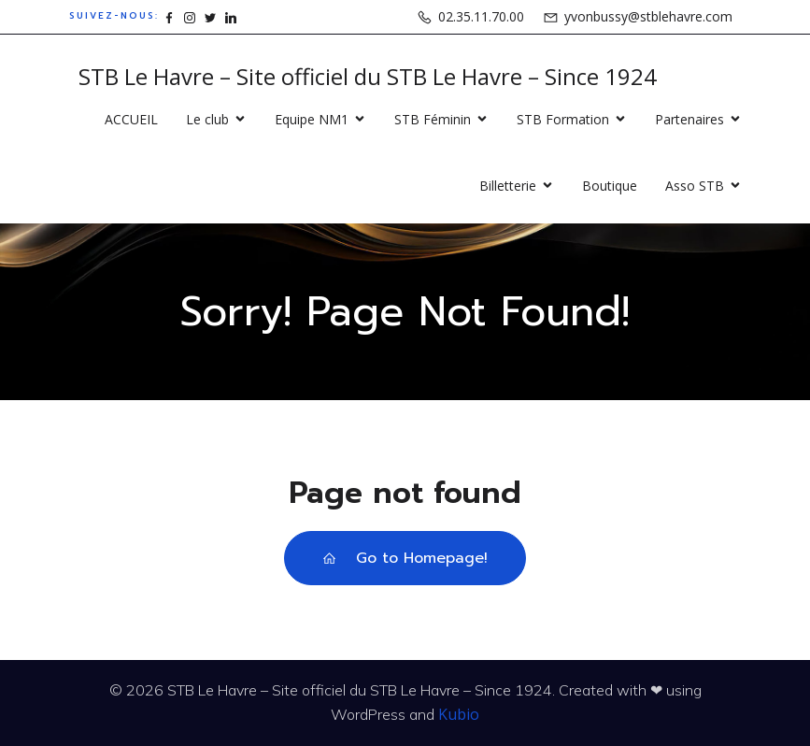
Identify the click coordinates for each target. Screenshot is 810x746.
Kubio (458, 714)
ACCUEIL (131, 119)
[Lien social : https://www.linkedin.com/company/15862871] (230, 16)
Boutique (609, 185)
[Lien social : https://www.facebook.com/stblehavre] (169, 16)
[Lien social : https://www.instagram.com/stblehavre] (189, 16)
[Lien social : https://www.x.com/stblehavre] (210, 16)
